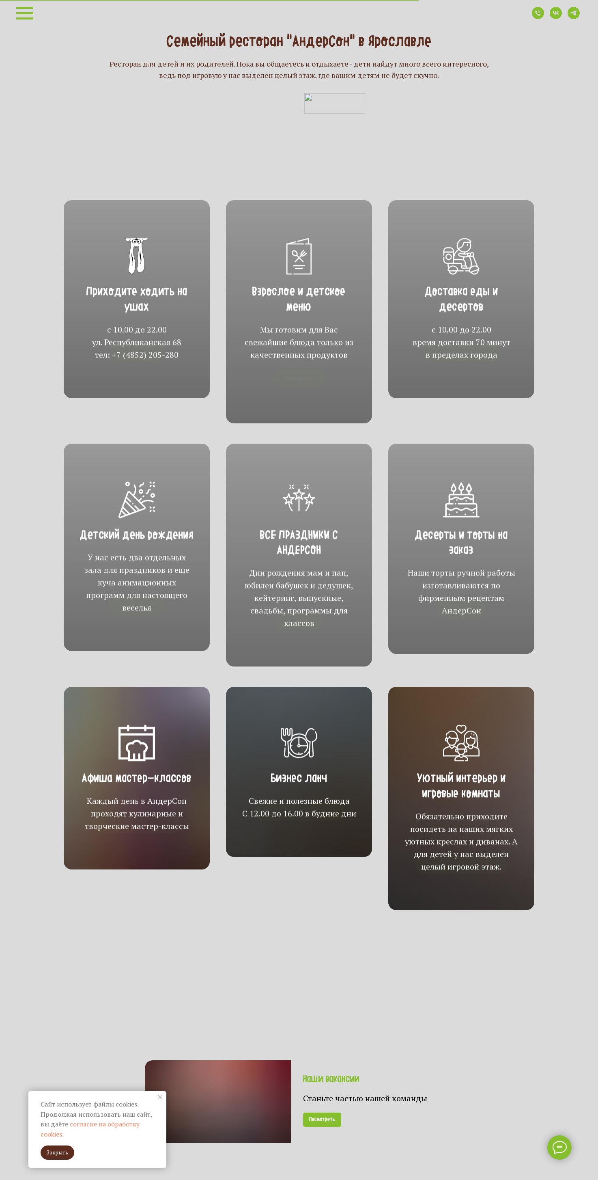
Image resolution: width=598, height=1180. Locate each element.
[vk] (556, 16)
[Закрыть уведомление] (160, 1097)
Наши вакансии (331, 1080)
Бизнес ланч (299, 799)
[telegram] (574, 16)
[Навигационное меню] (24, 13)
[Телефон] (538, 16)
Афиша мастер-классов (136, 799)
